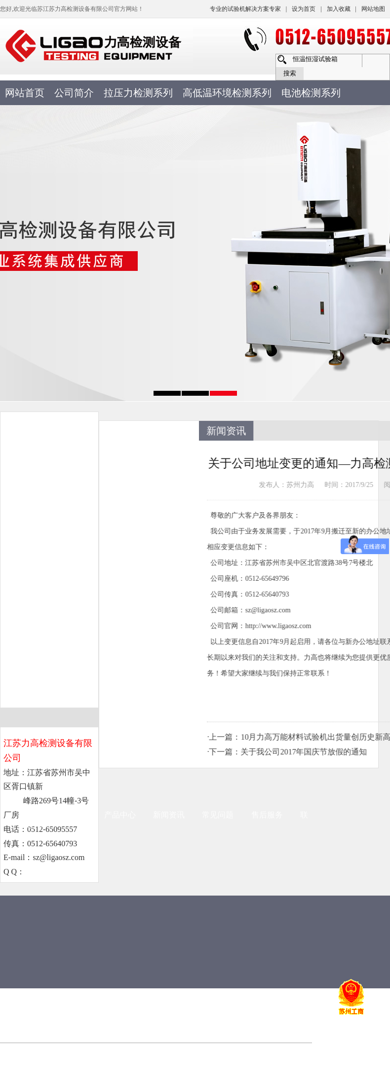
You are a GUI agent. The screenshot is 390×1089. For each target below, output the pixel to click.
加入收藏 (339, 8)
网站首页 (24, 92)
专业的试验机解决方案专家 (245, 8)
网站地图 (373, 8)
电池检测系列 (311, 92)
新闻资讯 (169, 632)
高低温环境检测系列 (227, 92)
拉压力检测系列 (138, 92)
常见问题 (218, 632)
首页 (30, 632)
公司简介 (74, 92)
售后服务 (267, 632)
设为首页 (303, 8)
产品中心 (120, 632)
